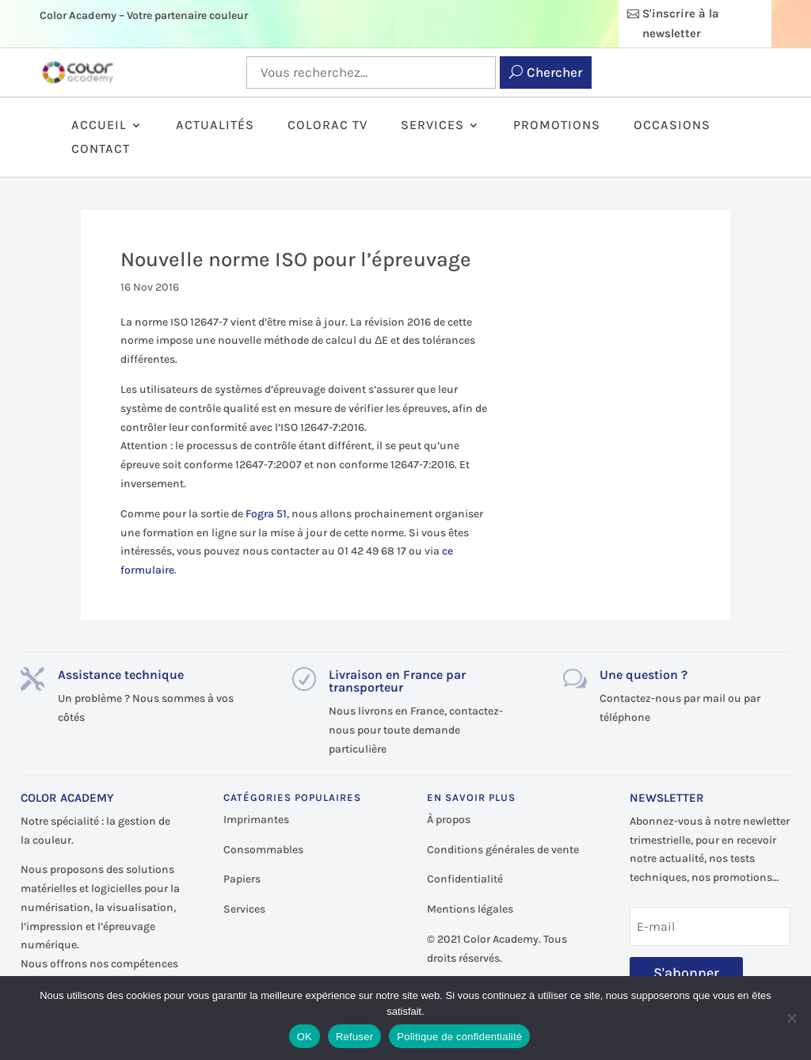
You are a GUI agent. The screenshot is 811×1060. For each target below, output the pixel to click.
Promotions (556, 126)
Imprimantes (256, 819)
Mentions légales (470, 909)
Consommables (263, 849)
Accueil (99, 126)
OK (304, 1037)
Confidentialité (465, 879)
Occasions (672, 126)
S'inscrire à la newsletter (680, 23)
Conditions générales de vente (503, 849)
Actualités (215, 126)
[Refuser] (791, 1018)
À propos (448, 819)
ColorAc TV (327, 126)
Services (432, 126)
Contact (100, 149)
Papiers (242, 879)
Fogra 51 (266, 513)
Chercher (554, 72)
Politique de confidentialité (459, 1037)
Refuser (354, 1037)
